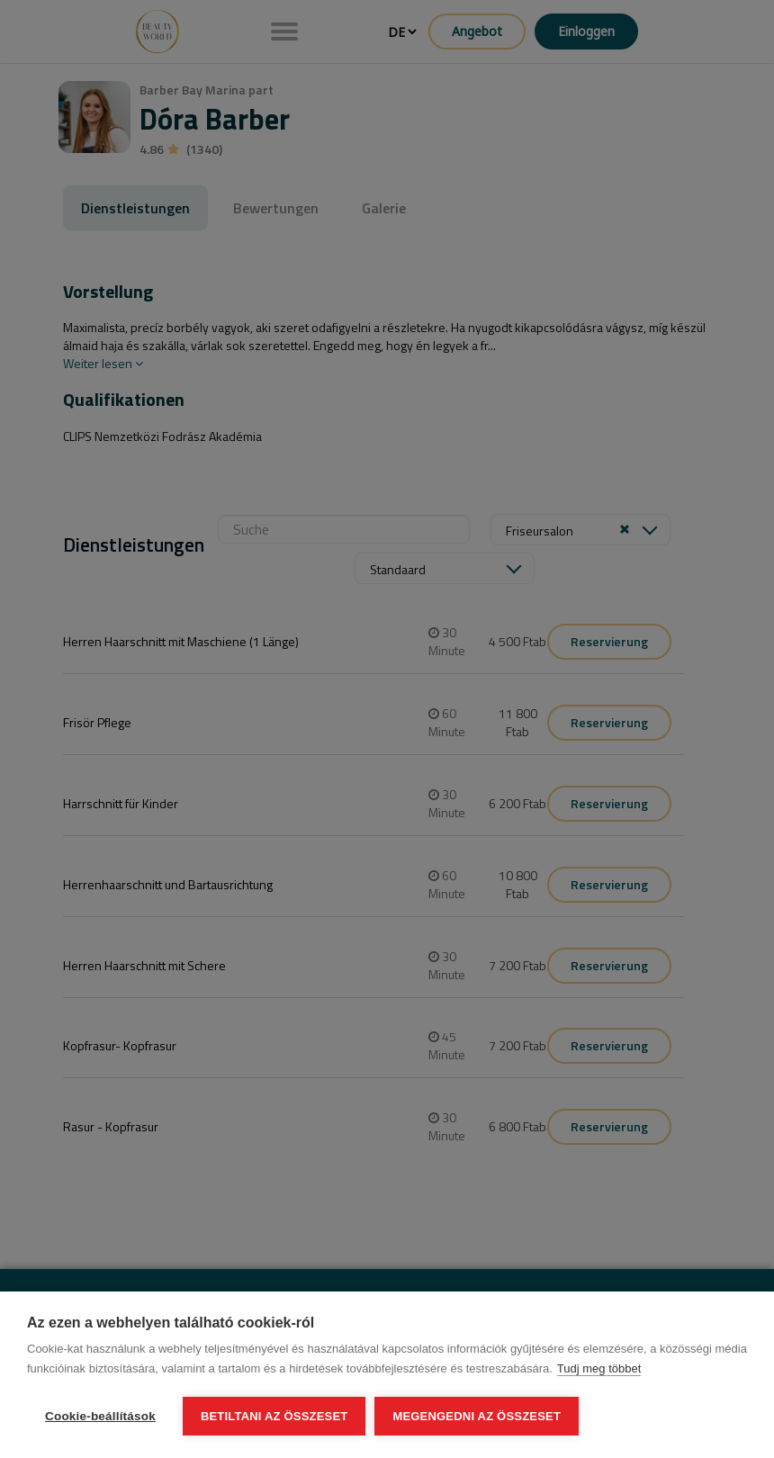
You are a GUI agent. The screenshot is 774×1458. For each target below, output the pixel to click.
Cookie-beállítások (100, 1416)
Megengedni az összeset (476, 1416)
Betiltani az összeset (274, 1416)
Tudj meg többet (599, 1368)
